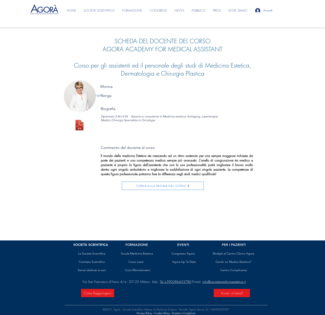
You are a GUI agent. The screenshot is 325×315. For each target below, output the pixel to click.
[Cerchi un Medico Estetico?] (233, 262)
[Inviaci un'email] (232, 293)
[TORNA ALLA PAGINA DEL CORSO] (163, 186)
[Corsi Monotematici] (137, 270)
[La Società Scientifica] (92, 254)
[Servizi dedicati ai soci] (92, 270)
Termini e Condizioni (183, 313)
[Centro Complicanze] (234, 270)
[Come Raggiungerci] (97, 293)
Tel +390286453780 (175, 281)
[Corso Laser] (136, 262)
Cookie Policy (162, 313)
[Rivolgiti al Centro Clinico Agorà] (233, 254)
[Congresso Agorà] (183, 254)
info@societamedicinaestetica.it (224, 281)
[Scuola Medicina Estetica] (137, 254)
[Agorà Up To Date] (184, 262)
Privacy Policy (144, 313)
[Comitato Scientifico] (92, 262)
